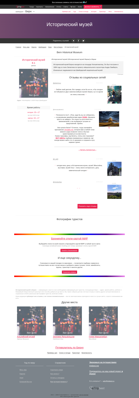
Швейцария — (20, 11)
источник (114, 84)
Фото (110, 11)
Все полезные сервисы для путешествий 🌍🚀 (69, 2)
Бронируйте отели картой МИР (69, 238)
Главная (18, 47)
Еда (74, 11)
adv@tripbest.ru (108, 381)
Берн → (30, 11)
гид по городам (83, 395)
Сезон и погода (83, 11)
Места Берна (58, 47)
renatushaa (57, 182)
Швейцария (42, 47)
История (93, 11)
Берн (50, 47)
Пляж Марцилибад (98, 336)
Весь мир (26, 47)
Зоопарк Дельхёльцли (63, 336)
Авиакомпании (49, 7)
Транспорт (102, 11)
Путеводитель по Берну (69, 347)
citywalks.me (68, 130)
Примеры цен (66, 11)
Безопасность (119, 11)
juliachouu (57, 83)
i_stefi (55, 159)
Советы (65, 7)
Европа (33, 47)
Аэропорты (39, 7)
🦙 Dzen (73, 7)
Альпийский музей (26, 336)
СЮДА (84, 117)
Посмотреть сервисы (69, 272)
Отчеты (59, 7)
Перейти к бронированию (69, 250)
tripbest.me (94, 366)
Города (31, 7)
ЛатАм (80, 7)
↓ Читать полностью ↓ (87, 150)
